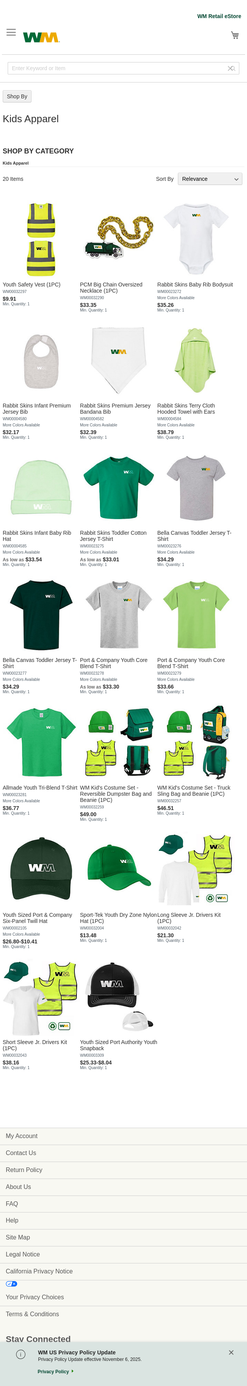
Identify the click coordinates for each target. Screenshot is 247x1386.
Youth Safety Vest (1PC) (31, 284)
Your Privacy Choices (35, 1297)
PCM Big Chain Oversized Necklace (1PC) (111, 287)
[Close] (231, 1353)
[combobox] (123, 68)
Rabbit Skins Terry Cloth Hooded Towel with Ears (186, 408)
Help (12, 1220)
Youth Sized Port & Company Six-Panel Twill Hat (37, 918)
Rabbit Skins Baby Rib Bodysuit (195, 284)
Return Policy (24, 1170)
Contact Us (21, 1153)
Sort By (165, 179)
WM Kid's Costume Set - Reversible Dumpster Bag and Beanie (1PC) (116, 794)
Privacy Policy (53, 1371)
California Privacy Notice (39, 1271)
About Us (18, 1187)
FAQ (12, 1204)
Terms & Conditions (32, 1314)
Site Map (18, 1237)
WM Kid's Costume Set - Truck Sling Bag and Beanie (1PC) (193, 791)
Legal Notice (23, 1254)
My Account (22, 1136)
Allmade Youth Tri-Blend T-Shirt (40, 788)
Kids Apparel (15, 163)
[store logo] (41, 36)
